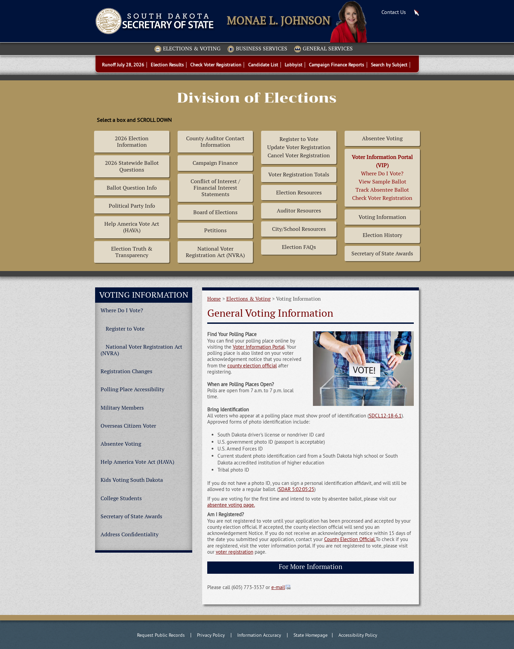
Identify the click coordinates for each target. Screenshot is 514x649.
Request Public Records (161, 635)
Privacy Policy (211, 635)
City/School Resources (299, 229)
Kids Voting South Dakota (132, 480)
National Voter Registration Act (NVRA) (215, 252)
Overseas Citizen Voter (128, 425)
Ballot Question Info (132, 187)
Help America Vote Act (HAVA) (131, 227)
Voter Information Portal (259, 347)
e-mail (278, 587)
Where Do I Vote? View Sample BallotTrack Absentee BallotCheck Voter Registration (382, 178)
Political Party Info (132, 205)
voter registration (234, 552)
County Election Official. (350, 539)
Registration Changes (126, 371)
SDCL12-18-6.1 (385, 415)
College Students (121, 498)
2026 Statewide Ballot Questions (132, 166)
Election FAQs (299, 247)
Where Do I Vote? (122, 310)
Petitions (215, 230)
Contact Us (393, 12)
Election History (382, 235)
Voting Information (382, 217)
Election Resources (299, 192)
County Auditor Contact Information (215, 141)
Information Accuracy (259, 635)
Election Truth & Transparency (131, 252)
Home (214, 299)
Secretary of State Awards (382, 253)
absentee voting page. (231, 505)
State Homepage (310, 635)
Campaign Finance (215, 163)
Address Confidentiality (129, 534)
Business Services (257, 49)
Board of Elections (215, 212)
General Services (323, 49)
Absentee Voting (382, 138)
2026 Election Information (132, 141)
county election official (252, 365)
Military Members (122, 407)
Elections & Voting (187, 49)
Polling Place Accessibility (132, 389)
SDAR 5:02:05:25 (296, 489)
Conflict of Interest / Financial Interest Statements (215, 188)
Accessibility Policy (357, 635)
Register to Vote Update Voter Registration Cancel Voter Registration (299, 147)
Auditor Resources (299, 210)
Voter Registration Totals (298, 174)
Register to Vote (125, 328)
